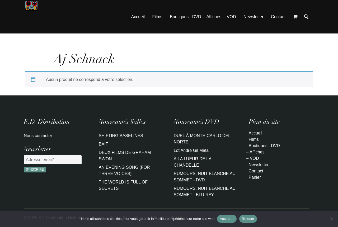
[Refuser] (331, 218)
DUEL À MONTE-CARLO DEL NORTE (202, 138)
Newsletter (253, 17)
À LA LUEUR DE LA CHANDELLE (192, 162)
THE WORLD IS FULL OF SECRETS (123, 185)
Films (157, 17)
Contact (278, 17)
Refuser (248, 219)
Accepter (227, 219)
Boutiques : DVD (185, 17)
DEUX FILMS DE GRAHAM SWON (125, 155)
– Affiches (212, 17)
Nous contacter (38, 135)
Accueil (138, 17)
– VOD (229, 17)
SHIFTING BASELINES (121, 135)
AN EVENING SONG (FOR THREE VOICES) (124, 170)
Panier (255, 177)
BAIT (103, 144)
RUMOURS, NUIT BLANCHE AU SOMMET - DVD (205, 176)
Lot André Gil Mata (191, 150)
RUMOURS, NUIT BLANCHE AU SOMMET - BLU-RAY (205, 191)
